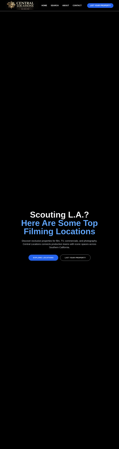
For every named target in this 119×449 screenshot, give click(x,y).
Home (44, 5)
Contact (77, 5)
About (65, 5)
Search (55, 5)
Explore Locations (43, 258)
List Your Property (100, 5)
